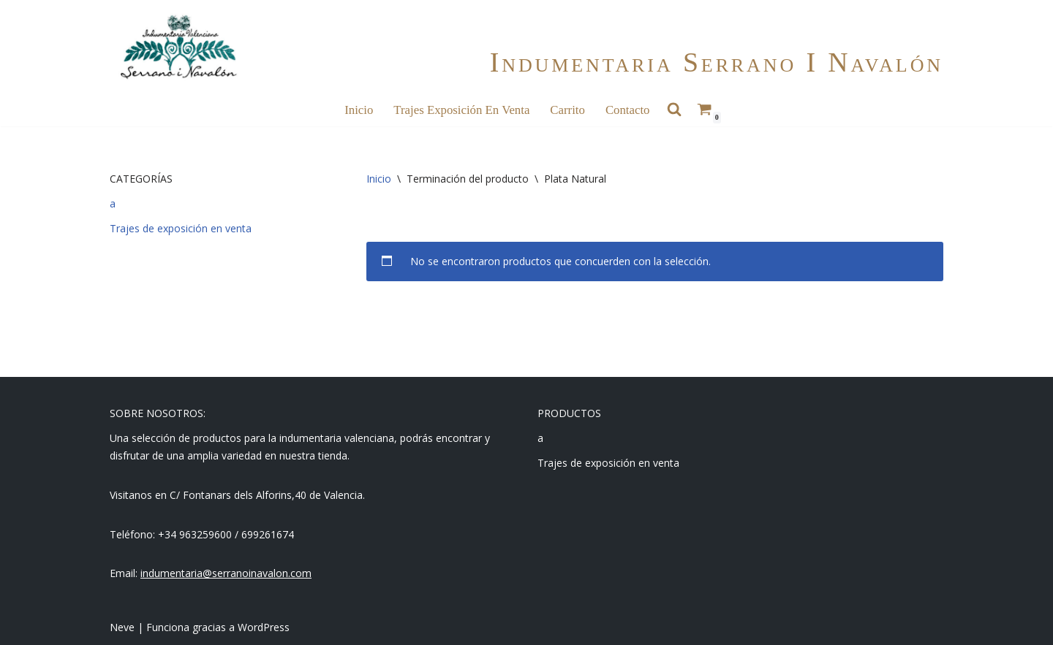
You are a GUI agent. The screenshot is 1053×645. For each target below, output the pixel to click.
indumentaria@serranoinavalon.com (226, 573)
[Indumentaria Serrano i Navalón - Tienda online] (178, 47)
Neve (122, 627)
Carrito (567, 110)
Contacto (627, 110)
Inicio (358, 110)
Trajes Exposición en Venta (461, 110)
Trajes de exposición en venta (181, 228)
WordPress (264, 627)
